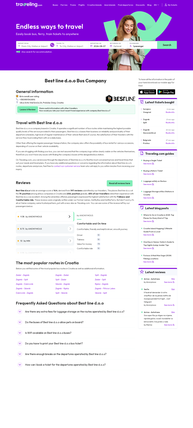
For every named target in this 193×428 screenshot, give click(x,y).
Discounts (140, 5)
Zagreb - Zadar (62, 275)
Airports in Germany (146, 408)
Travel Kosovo (23, 419)
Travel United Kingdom (26, 392)
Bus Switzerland (64, 414)
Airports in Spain (145, 392)
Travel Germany (24, 403)
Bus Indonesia (63, 419)
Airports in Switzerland (147, 403)
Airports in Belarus (146, 400)
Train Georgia (104, 400)
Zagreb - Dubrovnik (24, 284)
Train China (102, 397)
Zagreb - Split (22, 279)
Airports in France (145, 395)
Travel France (23, 408)
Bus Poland (62, 411)
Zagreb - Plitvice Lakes (105, 288)
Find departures (125, 5)
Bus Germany (63, 397)
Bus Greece (62, 403)
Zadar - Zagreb (22, 275)
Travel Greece (23, 400)
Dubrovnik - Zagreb (24, 293)
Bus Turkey (62, 417)
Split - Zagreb (101, 275)
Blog (149, 5)
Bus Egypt (61, 408)
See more (148, 163)
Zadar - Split (100, 279)
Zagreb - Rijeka (62, 288)
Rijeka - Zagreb (101, 284)
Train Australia (104, 403)
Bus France (62, 406)
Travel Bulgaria (23, 397)
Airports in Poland (145, 414)
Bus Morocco (62, 392)
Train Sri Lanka (104, 395)
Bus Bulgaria (62, 395)
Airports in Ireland (145, 397)
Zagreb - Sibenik (23, 288)
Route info (170, 112)
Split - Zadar (60, 279)
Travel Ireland (23, 417)
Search (167, 45)
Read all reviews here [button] (119, 183)
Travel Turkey (22, 406)
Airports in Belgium (146, 417)
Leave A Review (27, 109)
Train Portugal (104, 392)
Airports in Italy (144, 406)
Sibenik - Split (101, 293)
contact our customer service (67, 166)
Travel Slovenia (23, 414)
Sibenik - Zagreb (62, 284)
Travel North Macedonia (27, 395)
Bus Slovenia (62, 400)
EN (156, 5)
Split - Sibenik (61, 293)
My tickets (170, 5)
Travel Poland (23, 411)
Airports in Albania (146, 411)
